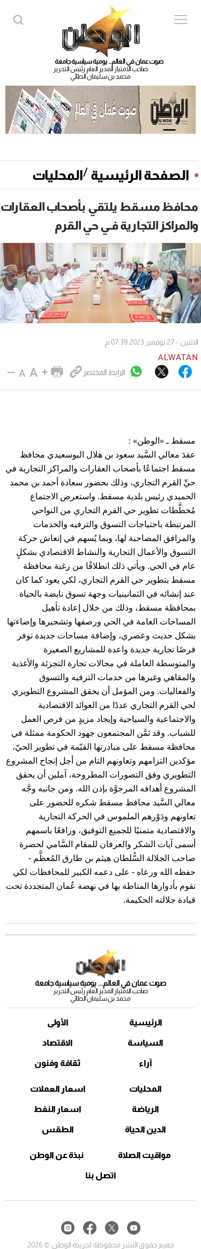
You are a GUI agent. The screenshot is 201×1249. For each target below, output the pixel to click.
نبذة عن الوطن (56, 1155)
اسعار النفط (57, 1109)
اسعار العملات (58, 1088)
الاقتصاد (57, 1042)
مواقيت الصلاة (144, 1155)
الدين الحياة (145, 1129)
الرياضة (145, 1109)
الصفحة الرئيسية (140, 174)
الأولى (58, 1022)
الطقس (58, 1129)
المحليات (57, 174)
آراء (145, 1063)
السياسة (145, 1042)
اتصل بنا (100, 1175)
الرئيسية (145, 1022)
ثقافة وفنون (57, 1063)
